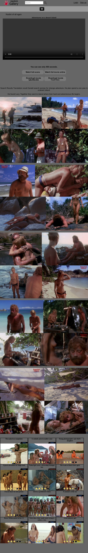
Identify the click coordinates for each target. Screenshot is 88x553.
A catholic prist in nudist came (42, 439)
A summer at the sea (70, 492)
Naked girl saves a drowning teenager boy (42, 466)
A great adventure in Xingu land (14, 465)
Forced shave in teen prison (14, 492)
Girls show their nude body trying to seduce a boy (41, 519)
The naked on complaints (14, 439)
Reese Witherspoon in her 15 (14, 518)
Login (76, 3)
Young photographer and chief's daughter (70, 440)
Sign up (83, 3)
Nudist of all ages (14, 14)
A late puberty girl (70, 518)
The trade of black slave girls (70, 465)
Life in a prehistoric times (42, 492)
